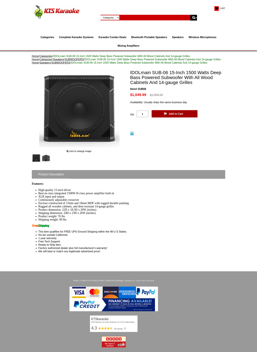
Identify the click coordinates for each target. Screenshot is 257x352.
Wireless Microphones (203, 37)
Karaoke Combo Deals (112, 37)
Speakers (178, 37)
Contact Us (85, 280)
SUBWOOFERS (74, 59)
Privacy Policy (97, 280)
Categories (47, 37)
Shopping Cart (130, 281)
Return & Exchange (114, 280)
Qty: (132, 114)
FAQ (138, 281)
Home (35, 56)
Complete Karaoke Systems (76, 37)
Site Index (150, 281)
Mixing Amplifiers (128, 45)
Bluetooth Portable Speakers (149, 37)
